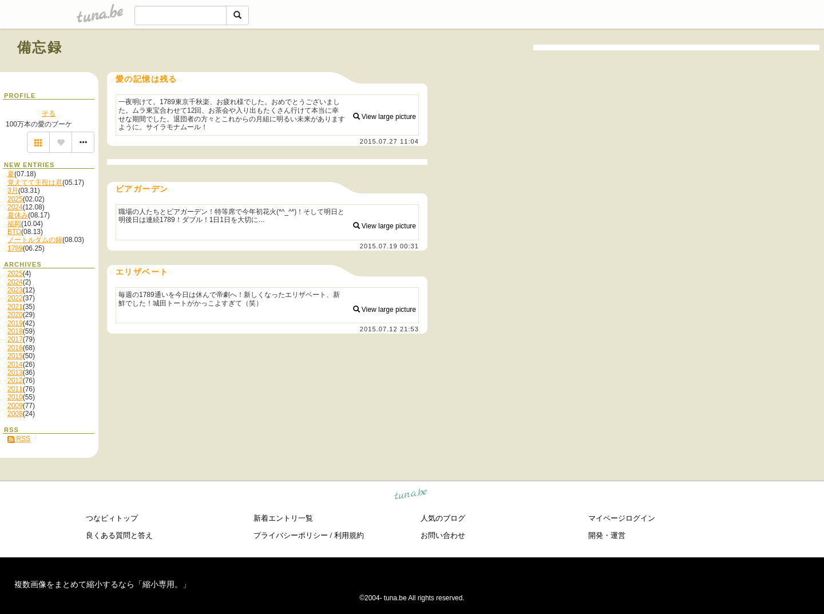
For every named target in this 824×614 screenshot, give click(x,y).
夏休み (17, 215)
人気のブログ (443, 518)
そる (49, 113)
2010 (15, 397)
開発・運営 (606, 535)
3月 (12, 191)
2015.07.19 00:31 (389, 246)
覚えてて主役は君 (34, 183)
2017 (15, 339)
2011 (15, 389)
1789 (15, 248)
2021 (15, 307)
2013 (15, 373)
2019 (15, 323)
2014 (15, 365)
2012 (15, 381)
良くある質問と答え (119, 535)
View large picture (385, 117)
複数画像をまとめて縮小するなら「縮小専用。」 (102, 584)
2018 (15, 331)
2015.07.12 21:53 (389, 329)
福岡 (14, 224)
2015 (15, 356)
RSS (18, 439)
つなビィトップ (112, 518)
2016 (15, 348)
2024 (15, 207)
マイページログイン (621, 518)
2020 (15, 315)
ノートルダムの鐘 (34, 240)
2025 (15, 199)
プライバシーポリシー (290, 535)
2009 (15, 406)
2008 (15, 414)
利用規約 (349, 535)
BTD (14, 232)
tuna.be (411, 495)
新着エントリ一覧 (283, 518)
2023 (15, 290)
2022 (15, 298)
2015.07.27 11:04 (389, 141)
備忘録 (39, 47)
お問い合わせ (443, 535)
